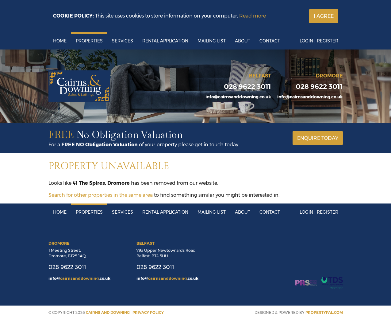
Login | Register (319, 41)
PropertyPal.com (324, 312)
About (242, 41)
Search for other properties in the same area (100, 195)
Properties (89, 41)
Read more (252, 16)
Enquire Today (317, 138)
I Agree (324, 16)
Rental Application (165, 41)
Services (122, 41)
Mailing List (211, 41)
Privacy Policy (148, 312)
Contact (269, 41)
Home (60, 41)
